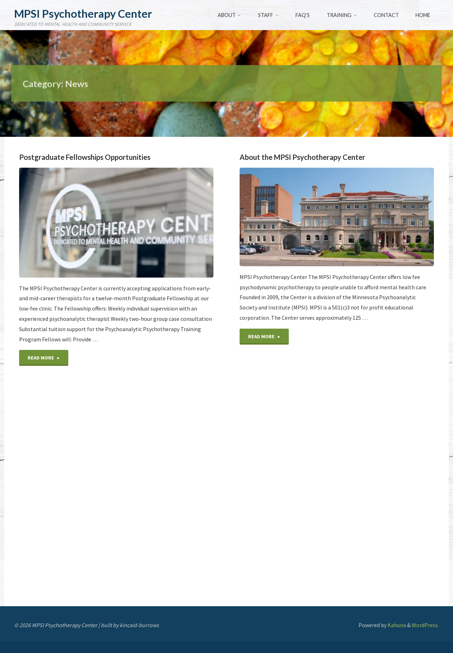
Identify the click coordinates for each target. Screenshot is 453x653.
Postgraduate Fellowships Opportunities (84, 157)
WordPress (425, 625)
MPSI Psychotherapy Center (83, 13)
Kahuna (396, 625)
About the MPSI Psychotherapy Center (302, 157)
